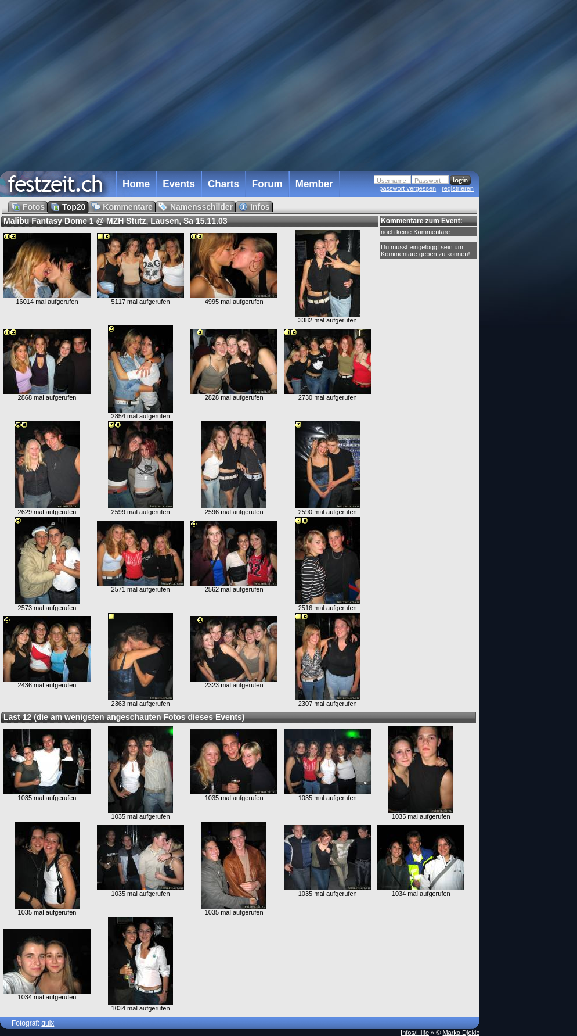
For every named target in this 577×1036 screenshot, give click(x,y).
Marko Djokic (460, 1032)
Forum (267, 183)
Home (136, 183)
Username (391, 180)
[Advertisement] (530, 234)
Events (179, 183)
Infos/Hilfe (415, 1032)
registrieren (458, 188)
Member (314, 183)
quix (47, 1023)
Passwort (427, 180)
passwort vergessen (407, 188)
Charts (223, 183)
